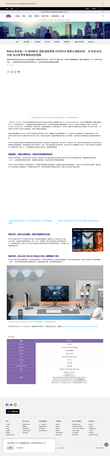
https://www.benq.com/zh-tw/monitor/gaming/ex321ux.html (80, 326)
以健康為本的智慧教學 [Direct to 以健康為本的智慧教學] (77, 426)
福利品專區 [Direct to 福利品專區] (25, 432)
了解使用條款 (20, 448)
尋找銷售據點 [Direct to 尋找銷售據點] (26, 428)
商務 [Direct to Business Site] (12, 8)
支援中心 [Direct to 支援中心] (88, 8)
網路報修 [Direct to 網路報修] (58, 430)
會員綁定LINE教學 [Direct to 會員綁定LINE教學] (27, 430)
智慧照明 (36, 16)
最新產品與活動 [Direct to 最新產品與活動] (26, 424)
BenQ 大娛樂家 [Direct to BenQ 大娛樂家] (75, 430)
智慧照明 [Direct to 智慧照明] (8, 430)
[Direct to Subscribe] (12, 411)
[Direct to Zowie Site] (16, 8)
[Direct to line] (15, 404)
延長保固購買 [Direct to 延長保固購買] (42, 428)
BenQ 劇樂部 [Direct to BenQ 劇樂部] (75, 432)
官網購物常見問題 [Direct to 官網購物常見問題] (43, 426)
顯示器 (24, 16)
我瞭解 (10, 448)
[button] (7, 20)
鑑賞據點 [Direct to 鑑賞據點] (25, 426)
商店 (63, 16)
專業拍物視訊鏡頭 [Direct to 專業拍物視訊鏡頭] (10, 434)
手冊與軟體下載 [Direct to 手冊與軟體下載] (59, 432)
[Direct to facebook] (7, 404)
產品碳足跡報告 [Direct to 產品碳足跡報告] (92, 428)
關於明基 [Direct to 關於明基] (91, 424)
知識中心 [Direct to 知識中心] (94, 8)
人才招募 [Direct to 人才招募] (91, 430)
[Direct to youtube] (11, 404)
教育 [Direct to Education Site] (7, 8)
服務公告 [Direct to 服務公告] (58, 424)
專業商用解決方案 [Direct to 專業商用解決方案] (76, 424)
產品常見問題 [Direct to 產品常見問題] (59, 434)
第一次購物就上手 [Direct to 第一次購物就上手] (43, 424)
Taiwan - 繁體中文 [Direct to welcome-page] (100, 447)
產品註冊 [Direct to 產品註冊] (58, 426)
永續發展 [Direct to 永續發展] (91, 426)
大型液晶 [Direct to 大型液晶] (8, 424)
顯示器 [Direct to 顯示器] (7, 426)
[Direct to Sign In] (103, 8)
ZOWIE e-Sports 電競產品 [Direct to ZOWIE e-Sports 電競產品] (78, 428)
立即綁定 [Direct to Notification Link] (65, 12)
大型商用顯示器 (55, 16)
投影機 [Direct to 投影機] (7, 428)
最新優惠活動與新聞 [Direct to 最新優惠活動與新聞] (93, 434)
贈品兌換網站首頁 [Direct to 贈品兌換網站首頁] (43, 430)
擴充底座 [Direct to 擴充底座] (8, 432)
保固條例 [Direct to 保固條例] (58, 428)
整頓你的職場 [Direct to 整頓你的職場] (75, 434)
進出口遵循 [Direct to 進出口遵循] (60, 448)
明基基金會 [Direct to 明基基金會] (91, 432)
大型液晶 (17, 16)
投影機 (30, 16)
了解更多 (67, 20)
